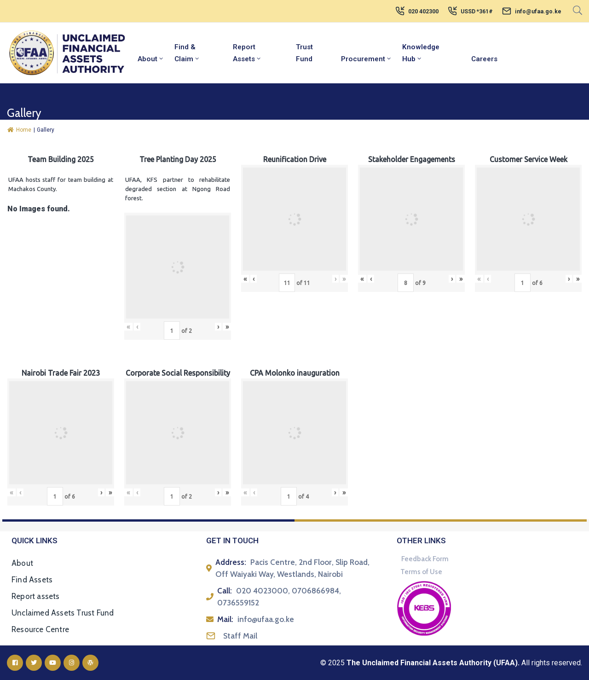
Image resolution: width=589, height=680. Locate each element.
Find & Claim (187, 53)
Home (19, 130)
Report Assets (247, 53)
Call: (224, 590)
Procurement (366, 59)
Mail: (225, 619)
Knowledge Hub (420, 53)
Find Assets (32, 579)
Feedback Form (425, 559)
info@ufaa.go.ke (538, 11)
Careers (484, 59)
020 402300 (423, 11)
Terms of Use (421, 572)
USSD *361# (477, 11)
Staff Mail (240, 635)
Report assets (36, 596)
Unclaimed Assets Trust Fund (63, 612)
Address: (230, 562)
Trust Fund (304, 53)
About (151, 59)
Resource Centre (40, 629)
